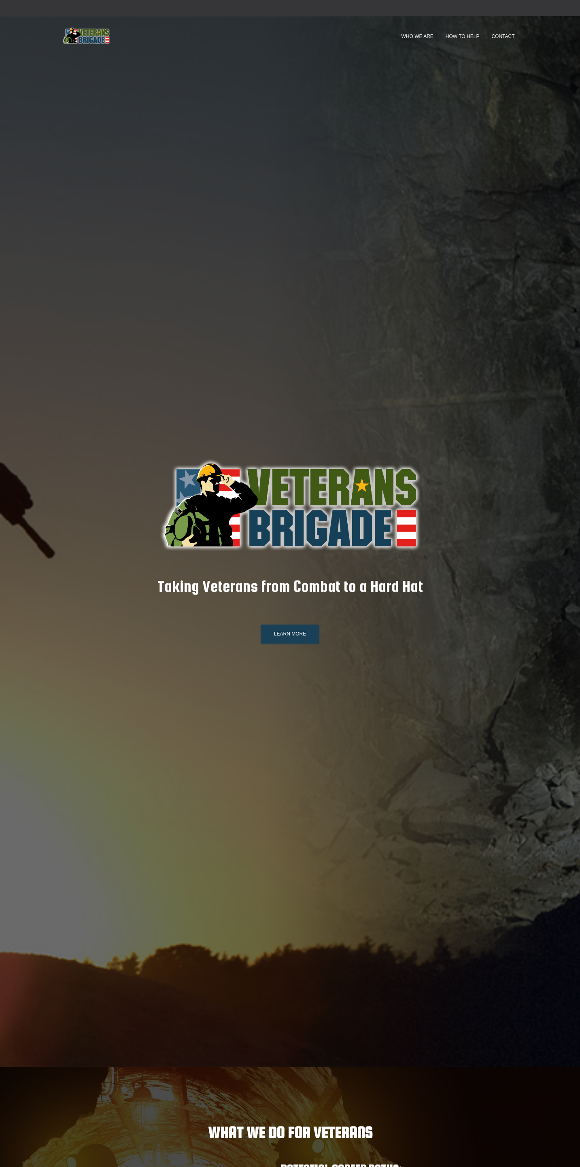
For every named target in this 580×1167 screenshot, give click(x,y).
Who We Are (417, 36)
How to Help (463, 36)
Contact (502, 36)
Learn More (290, 634)
